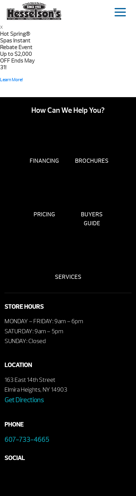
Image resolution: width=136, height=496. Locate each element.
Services (68, 277)
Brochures (92, 160)
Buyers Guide (92, 219)
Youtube (26, 474)
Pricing (44, 214)
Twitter (41, 474)
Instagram (57, 474)
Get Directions (24, 400)
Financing (44, 160)
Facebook (10, 474)
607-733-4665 (26, 439)
